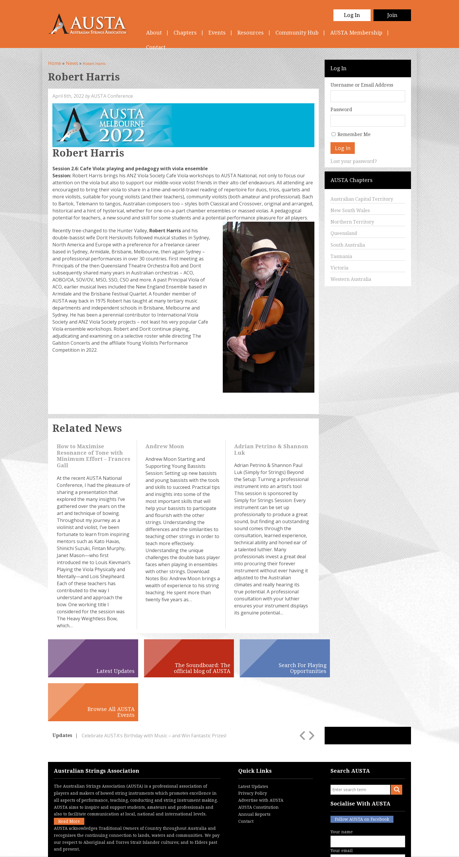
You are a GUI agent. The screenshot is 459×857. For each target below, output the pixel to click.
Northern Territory (352, 222)
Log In (352, 15)
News (72, 63)
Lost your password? (353, 161)
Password (341, 109)
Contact (246, 777)
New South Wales (350, 210)
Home (54, 63)
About (154, 33)
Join (392, 15)
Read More (69, 777)
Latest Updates (253, 742)
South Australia (347, 245)
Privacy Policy (252, 749)
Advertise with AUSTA (260, 756)
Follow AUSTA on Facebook (362, 775)
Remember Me (354, 134)
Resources (250, 33)
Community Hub (296, 33)
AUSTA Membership (356, 33)
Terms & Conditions (203, 848)
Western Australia (350, 279)
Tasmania (341, 256)
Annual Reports (254, 770)
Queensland (343, 233)
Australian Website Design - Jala (375, 848)
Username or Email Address (361, 85)
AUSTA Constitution (258, 763)
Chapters (185, 33)
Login (260, 848)
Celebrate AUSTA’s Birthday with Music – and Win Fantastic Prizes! (154, 691)
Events (217, 33)
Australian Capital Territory (361, 199)
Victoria (339, 268)
